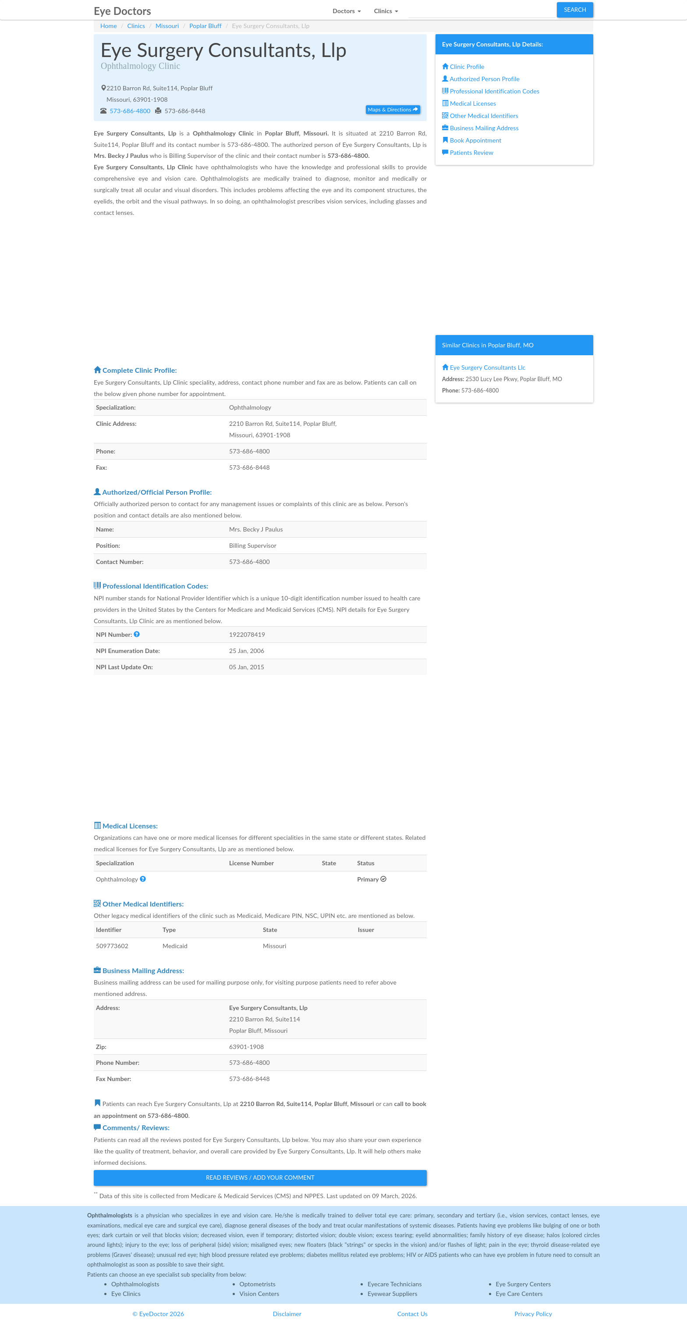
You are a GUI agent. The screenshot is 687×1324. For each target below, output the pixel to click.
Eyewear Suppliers (393, 1293)
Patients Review (467, 152)
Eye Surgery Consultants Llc (483, 367)
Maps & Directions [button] (393, 109)
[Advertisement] (260, 290)
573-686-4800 (129, 110)
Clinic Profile (463, 66)
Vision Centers (260, 1293)
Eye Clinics (126, 1293)
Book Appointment (471, 140)
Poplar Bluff (205, 25)
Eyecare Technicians (395, 1284)
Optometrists (258, 1284)
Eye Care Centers (519, 1293)
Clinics (136, 25)
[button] (346, 8)
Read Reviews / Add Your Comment (260, 1177)
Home (108, 25)
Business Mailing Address (480, 128)
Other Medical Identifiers (480, 115)
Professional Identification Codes (490, 91)
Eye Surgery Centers (523, 1284)
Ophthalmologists (135, 1284)
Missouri (167, 25)
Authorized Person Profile (481, 78)
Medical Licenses (469, 103)
